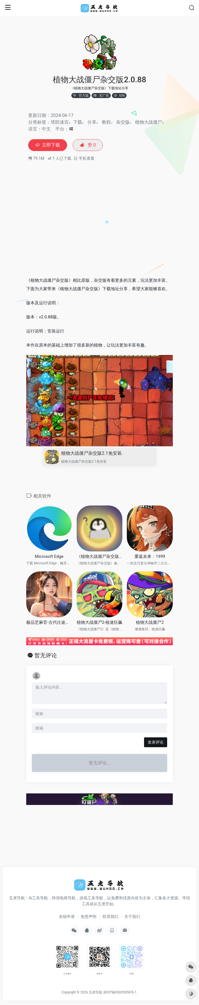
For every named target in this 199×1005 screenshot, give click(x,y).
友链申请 (67, 916)
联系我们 (110, 916)
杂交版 (123, 122)
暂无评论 (45, 655)
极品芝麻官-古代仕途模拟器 (49, 622)
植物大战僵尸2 (149, 622)
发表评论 (155, 742)
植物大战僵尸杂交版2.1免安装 (92, 453)
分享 (91, 122)
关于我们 (132, 916)
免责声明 (88, 916)
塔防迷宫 (60, 122)
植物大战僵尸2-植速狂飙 (100, 622)
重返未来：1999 (149, 556)
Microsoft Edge (49, 556)
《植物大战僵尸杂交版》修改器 (100, 556)
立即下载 (47, 145)
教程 (106, 122)
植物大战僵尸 (148, 122)
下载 (77, 122)
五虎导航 (95, 992)
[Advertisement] (112, 227)
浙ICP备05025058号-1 (120, 992)
